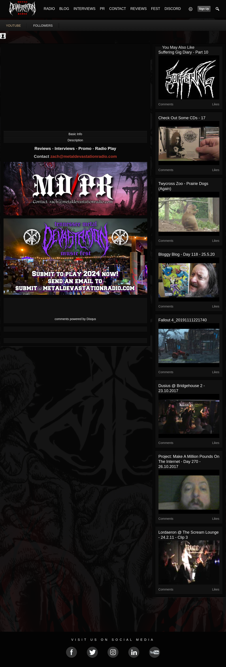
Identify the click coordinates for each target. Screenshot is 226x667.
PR (102, 9)
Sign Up (204, 8)
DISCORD (172, 9)
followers (43, 25)
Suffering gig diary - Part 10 (183, 52)
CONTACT (117, 9)
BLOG (64, 9)
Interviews (65, 148)
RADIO (49, 9)
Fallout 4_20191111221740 (182, 320)
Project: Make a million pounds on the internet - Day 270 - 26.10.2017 (188, 461)
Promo (85, 148)
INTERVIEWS (84, 9)
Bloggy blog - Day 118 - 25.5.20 (186, 254)
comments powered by (75, 319)
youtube (13, 25)
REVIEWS (138, 9)
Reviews (43, 148)
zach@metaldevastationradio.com (83, 156)
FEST (155, 9)
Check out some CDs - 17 (181, 118)
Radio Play (105, 148)
